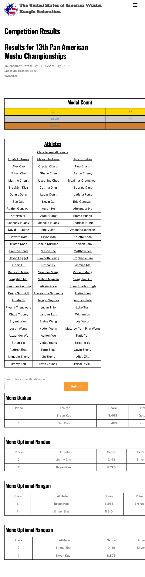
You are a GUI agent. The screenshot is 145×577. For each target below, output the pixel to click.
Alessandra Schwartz (48, 293)
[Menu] (135, 5)
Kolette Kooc (83, 237)
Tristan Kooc (18, 244)
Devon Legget (18, 258)
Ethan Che (18, 173)
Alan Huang (48, 216)
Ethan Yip (18, 343)
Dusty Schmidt (18, 293)
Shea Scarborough (82, 286)
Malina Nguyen (48, 279)
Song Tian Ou (82, 279)
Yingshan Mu (18, 279)
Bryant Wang (18, 321)
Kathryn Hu (18, 216)
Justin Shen (83, 293)
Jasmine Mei (82, 265)
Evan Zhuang (48, 364)
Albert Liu (18, 265)
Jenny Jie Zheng (18, 356)
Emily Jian (48, 230)
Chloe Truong (18, 314)
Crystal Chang (48, 166)
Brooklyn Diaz (18, 187)
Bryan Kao (48, 237)
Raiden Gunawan (18, 208)
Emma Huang (82, 216)
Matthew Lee (83, 251)
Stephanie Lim (82, 258)
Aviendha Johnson (82, 230)
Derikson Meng (18, 272)
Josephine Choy (48, 180)
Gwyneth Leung (48, 258)
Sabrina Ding (83, 187)
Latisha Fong (83, 194)
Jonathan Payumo (18, 286)
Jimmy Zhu (18, 364)
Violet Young (48, 343)
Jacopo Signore (48, 300)
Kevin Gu (48, 201)
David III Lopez (18, 230)
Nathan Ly (48, 265)
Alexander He (82, 208)
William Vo (82, 314)
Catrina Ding (48, 187)
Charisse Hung (82, 223)
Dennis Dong (18, 194)
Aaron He (48, 208)
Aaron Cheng (83, 173)
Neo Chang (82, 166)
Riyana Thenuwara (18, 307)
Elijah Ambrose (18, 159)
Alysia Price (48, 286)
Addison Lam (82, 244)
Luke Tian (82, 307)
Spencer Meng (48, 272)
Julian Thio (48, 307)
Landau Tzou (48, 314)
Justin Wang (18, 328)
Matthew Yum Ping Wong (82, 328)
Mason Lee (48, 251)
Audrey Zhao (18, 349)
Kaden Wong (48, 328)
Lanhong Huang (18, 223)
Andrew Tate (83, 300)
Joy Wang (82, 321)
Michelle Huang (48, 223)
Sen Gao (18, 201)
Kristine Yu (82, 343)
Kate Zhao (48, 349)
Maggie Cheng (18, 180)
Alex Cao (18, 166)
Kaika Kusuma (48, 244)
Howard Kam (18, 237)
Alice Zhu (82, 356)
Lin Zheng (48, 356)
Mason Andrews (48, 159)
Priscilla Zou (82, 364)
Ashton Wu (48, 335)
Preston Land (18, 251)
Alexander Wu (18, 335)
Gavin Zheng (82, 349)
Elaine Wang (48, 321)
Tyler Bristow (82, 159)
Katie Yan (82, 335)
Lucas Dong (48, 194)
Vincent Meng (82, 272)
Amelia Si (18, 300)
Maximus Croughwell (82, 180)
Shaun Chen (48, 173)
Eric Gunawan (82, 201)
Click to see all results (52, 152)
